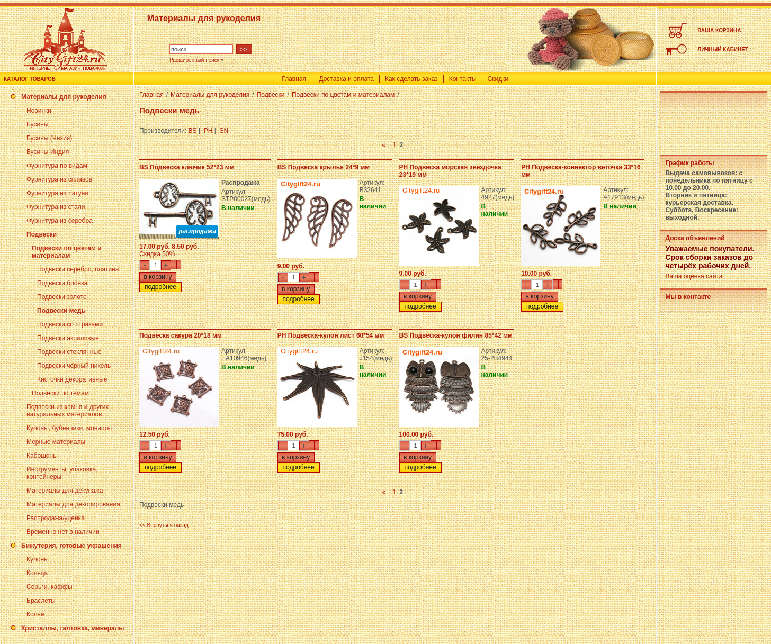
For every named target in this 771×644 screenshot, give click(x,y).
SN (224, 130)
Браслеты (41, 600)
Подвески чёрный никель (74, 365)
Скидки (498, 79)
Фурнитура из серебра (59, 220)
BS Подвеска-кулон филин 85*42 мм (456, 335)
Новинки (38, 110)
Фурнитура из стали (55, 207)
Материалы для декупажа (64, 490)
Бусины (37, 124)
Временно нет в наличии (63, 532)
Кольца (37, 573)
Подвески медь (61, 310)
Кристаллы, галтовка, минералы (72, 628)
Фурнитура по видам (56, 165)
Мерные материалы (55, 442)
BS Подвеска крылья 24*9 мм (323, 167)
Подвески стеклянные (69, 352)
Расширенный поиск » (196, 60)
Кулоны (37, 559)
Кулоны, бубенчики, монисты (69, 428)
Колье (35, 614)
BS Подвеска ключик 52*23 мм (187, 167)
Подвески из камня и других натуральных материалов (67, 410)
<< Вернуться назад (164, 525)
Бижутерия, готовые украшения (71, 545)
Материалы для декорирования (73, 504)
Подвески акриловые (68, 338)
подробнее (160, 287)
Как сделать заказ (411, 79)
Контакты (463, 79)
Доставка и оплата (346, 79)
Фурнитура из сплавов (59, 179)
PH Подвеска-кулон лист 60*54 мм (330, 335)
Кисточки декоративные (72, 379)
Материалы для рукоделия (63, 97)
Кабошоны (42, 455)
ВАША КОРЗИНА (719, 30)
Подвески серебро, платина (78, 269)
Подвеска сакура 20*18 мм (180, 335)
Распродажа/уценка (55, 518)
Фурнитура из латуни (57, 193)
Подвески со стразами (70, 324)
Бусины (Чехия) (49, 138)
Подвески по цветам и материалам (67, 251)
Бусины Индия (47, 152)
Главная (294, 79)
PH (208, 130)
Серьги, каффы (49, 587)
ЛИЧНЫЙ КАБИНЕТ (722, 49)
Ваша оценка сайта (693, 276)
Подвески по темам (60, 393)
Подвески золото (62, 297)
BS (193, 130)
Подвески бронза (62, 283)
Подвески (41, 234)
